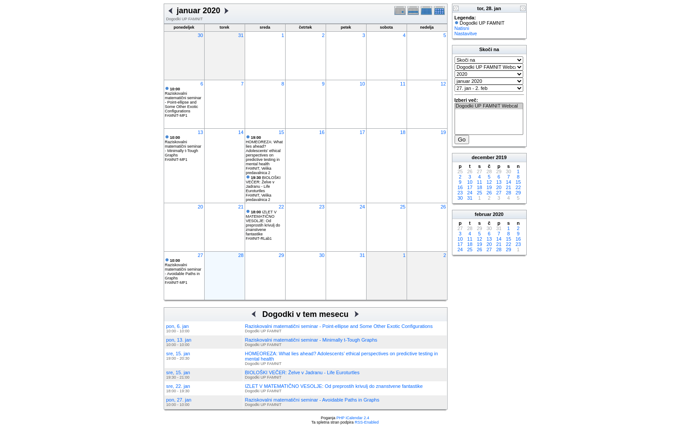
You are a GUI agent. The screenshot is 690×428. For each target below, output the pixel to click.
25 (402, 206)
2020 (498, 214)
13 (200, 132)
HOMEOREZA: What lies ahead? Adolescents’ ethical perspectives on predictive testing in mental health (264, 150)
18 (402, 132)
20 (200, 206)
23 (321, 206)
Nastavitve (466, 33)
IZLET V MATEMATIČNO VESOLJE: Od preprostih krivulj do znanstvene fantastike (263, 223)
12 (443, 83)
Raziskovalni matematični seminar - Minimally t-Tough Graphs (183, 146)
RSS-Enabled (367, 422)
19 (443, 132)
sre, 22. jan (178, 386)
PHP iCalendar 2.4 (353, 418)
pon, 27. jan (179, 399)
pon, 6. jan (177, 326)
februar (483, 214)
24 (362, 206)
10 (362, 83)
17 (362, 132)
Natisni (462, 28)
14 (240, 132)
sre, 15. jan (178, 353)
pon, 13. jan (179, 339)
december (483, 157)
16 (321, 132)
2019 (501, 157)
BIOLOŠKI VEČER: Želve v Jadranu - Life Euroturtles (263, 184)
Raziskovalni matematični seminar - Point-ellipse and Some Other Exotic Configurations (183, 100)
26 (443, 206)
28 (240, 255)
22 (281, 206)
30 (200, 35)
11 (402, 83)
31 (240, 35)
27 (200, 255)
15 (281, 132)
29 (281, 255)
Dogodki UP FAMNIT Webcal (489, 106)
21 (240, 206)
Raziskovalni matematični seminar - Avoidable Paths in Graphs (183, 269)
